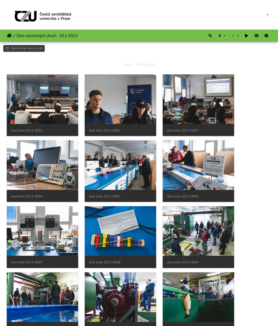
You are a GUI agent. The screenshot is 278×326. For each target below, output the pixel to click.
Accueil (9, 35)
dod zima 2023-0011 (162, 241)
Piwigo (149, 317)
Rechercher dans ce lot (24, 48)
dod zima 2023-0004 (230, 123)
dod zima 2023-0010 (94, 241)
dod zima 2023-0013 (27, 300)
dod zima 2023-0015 (162, 300)
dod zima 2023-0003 (162, 123)
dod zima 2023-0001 (27, 123)
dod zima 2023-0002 (94, 123)
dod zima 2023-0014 (94, 300)
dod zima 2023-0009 (27, 241)
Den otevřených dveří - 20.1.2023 (47, 35)
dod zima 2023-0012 (230, 241)
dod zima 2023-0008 (230, 182)
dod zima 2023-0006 (94, 182)
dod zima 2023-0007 (162, 182)
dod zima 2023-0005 (27, 182)
